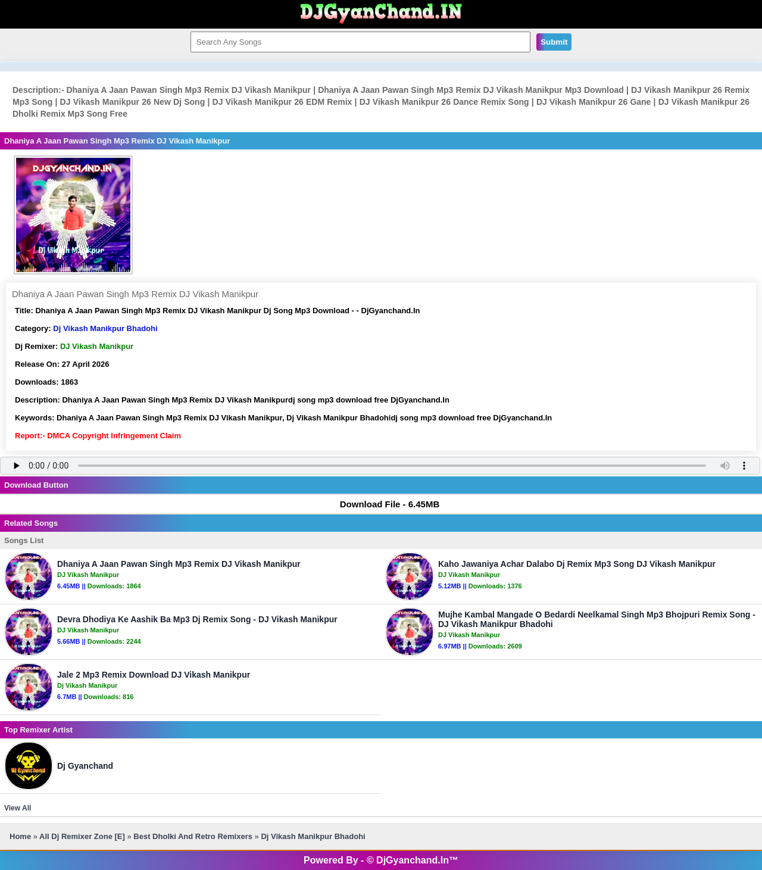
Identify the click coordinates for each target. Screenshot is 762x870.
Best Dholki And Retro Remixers (192, 836)
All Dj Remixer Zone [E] (82, 836)
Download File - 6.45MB (384, 504)
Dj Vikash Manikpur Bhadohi (105, 328)
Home (20, 836)
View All (17, 808)
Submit (554, 42)
